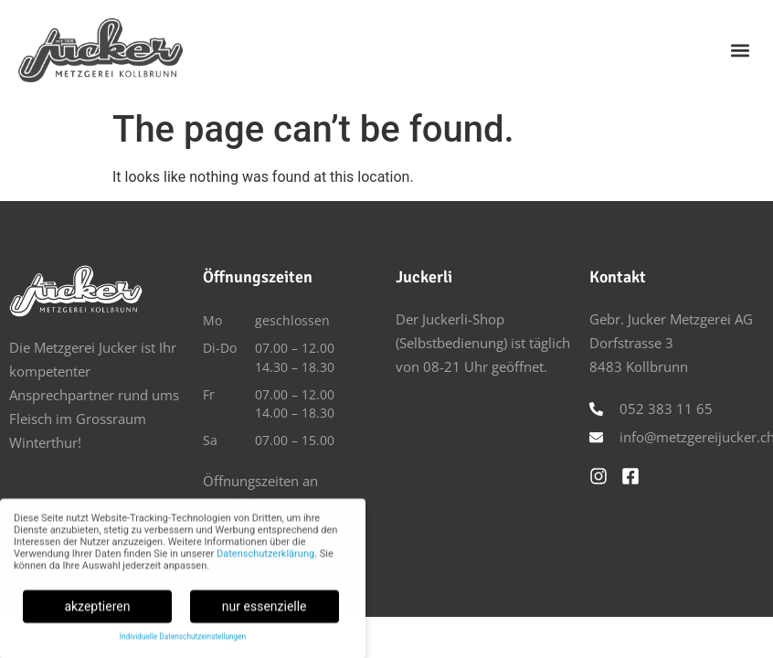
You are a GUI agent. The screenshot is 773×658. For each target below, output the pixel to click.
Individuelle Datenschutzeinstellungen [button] (183, 641)
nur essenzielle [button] (264, 610)
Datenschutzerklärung (265, 558)
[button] (740, 50)
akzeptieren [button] (97, 610)
